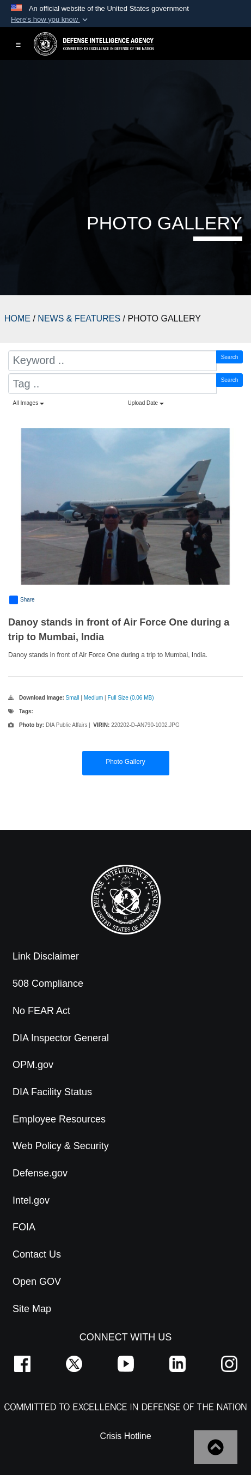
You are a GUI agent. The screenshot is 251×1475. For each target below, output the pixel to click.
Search (229, 357)
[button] (50, 19)
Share (22, 600)
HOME (17, 318)
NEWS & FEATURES (79, 318)
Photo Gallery (125, 762)
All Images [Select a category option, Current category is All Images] (28, 403)
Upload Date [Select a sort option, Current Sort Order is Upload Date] (146, 403)
